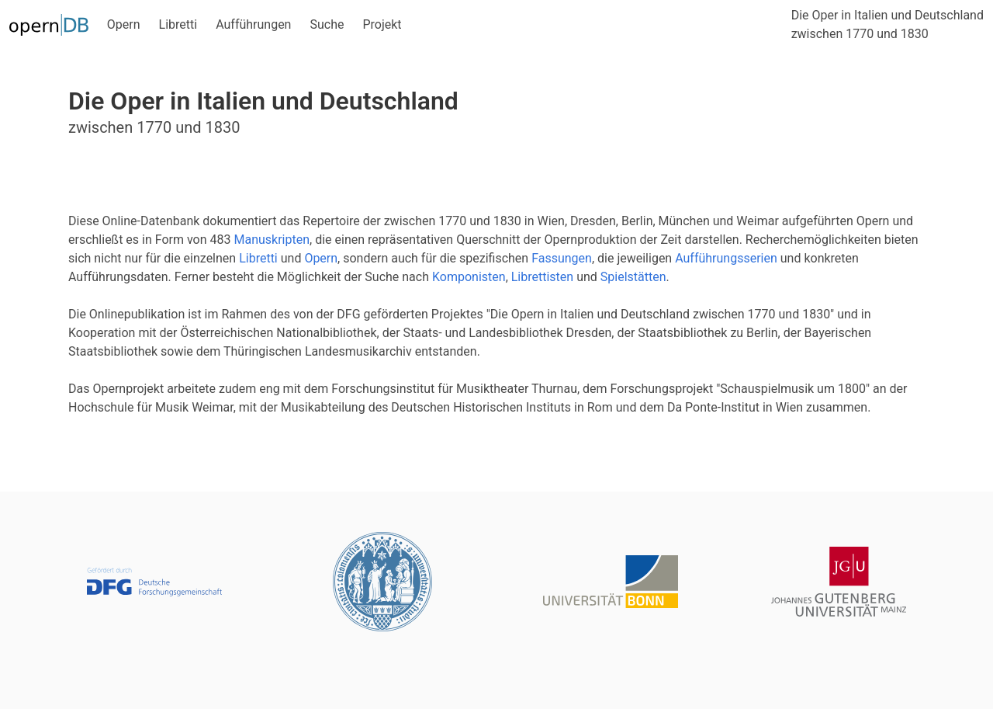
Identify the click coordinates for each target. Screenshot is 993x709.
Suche (327, 24)
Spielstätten (633, 276)
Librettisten (542, 276)
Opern (123, 24)
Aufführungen (253, 24)
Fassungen (561, 258)
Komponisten (469, 276)
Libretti (178, 24)
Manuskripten (272, 239)
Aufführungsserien (726, 258)
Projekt (381, 24)
